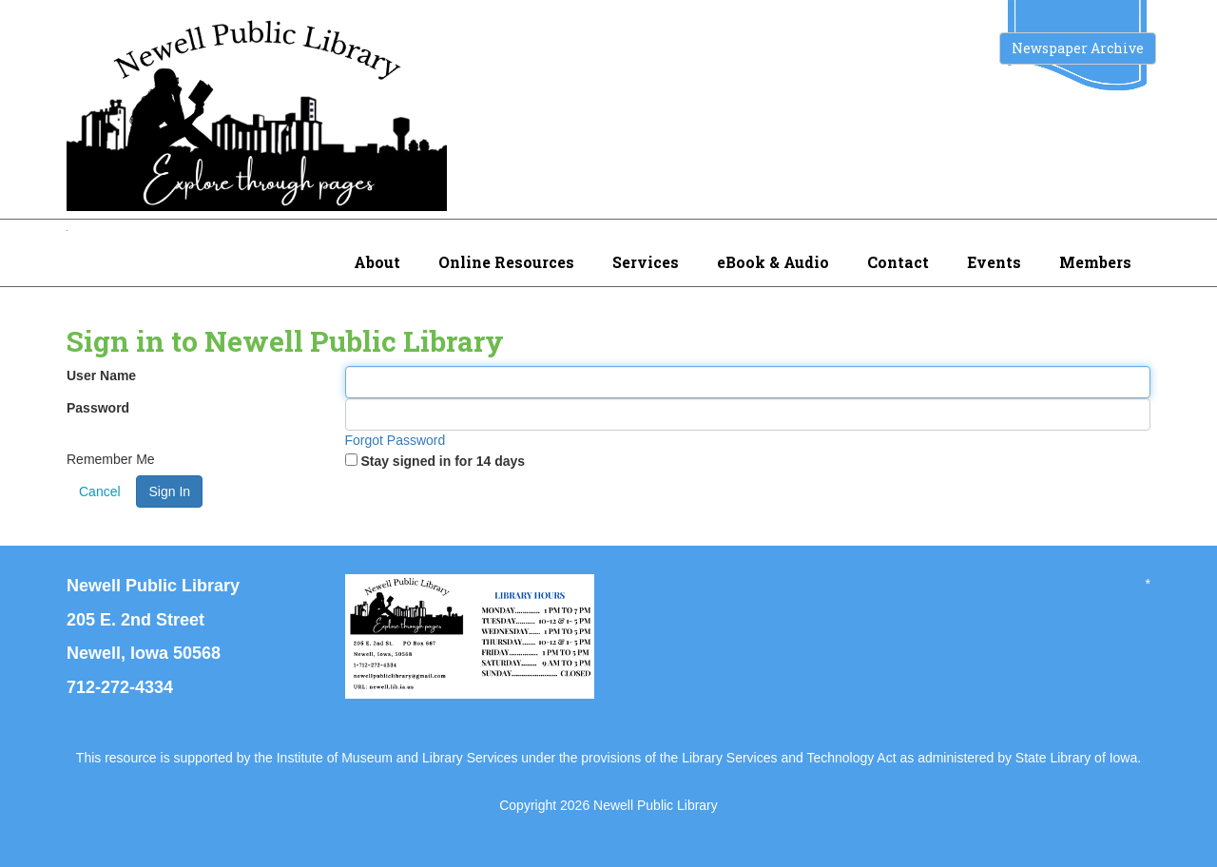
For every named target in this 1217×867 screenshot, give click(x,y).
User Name (101, 375)
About (377, 262)
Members (1095, 262)
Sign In (169, 491)
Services (645, 262)
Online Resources (506, 262)
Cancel (100, 491)
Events (994, 262)
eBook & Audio (773, 262)
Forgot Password (395, 440)
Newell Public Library (655, 805)
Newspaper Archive (1078, 48)
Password (98, 407)
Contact (898, 262)
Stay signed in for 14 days (442, 461)
